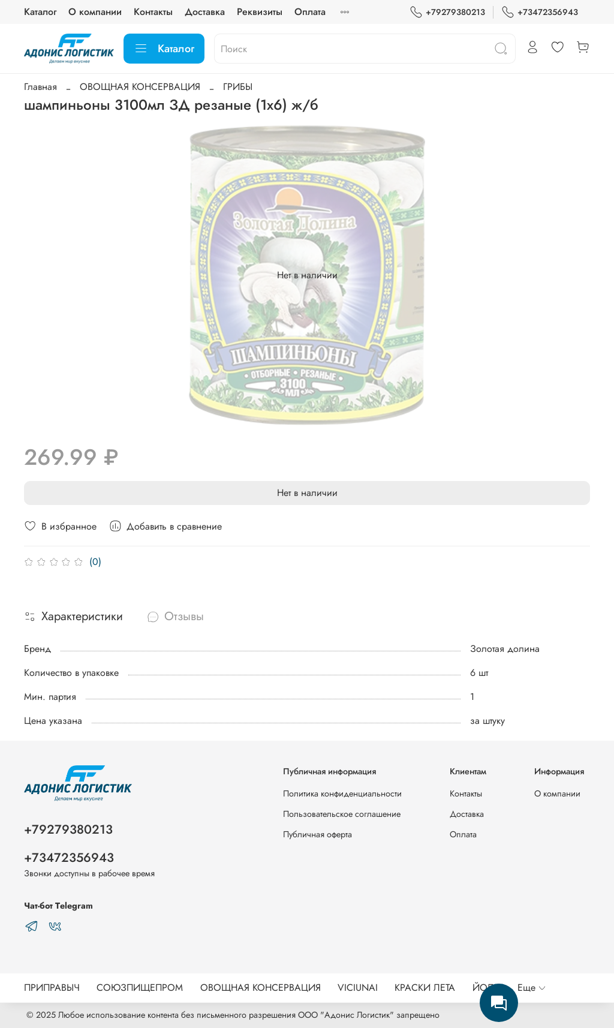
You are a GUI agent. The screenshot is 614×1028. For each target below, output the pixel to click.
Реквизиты (259, 12)
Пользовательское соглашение (342, 814)
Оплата (310, 12)
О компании (95, 12)
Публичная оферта (317, 834)
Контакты (153, 12)
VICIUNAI (358, 987)
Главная (40, 87)
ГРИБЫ (237, 87)
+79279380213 (447, 12)
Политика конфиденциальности (342, 793)
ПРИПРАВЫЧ (52, 987)
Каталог (40, 12)
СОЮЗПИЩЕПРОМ (140, 987)
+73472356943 (539, 12)
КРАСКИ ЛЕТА (425, 987)
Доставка (205, 12)
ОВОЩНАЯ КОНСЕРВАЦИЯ (140, 87)
